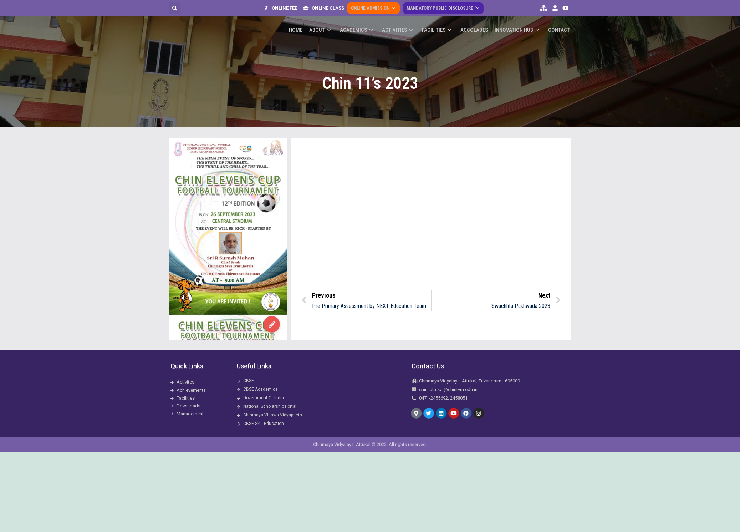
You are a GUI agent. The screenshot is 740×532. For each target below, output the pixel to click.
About (327, 14)
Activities (402, 14)
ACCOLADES (476, 14)
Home (303, 14)
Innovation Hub (518, 14)
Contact (559, 14)
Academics (362, 14)
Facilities (440, 14)
